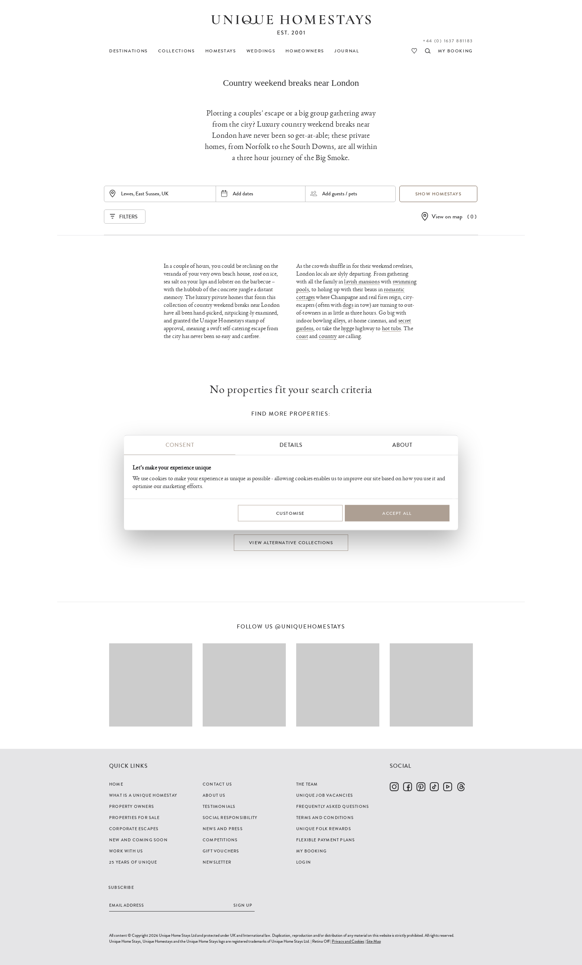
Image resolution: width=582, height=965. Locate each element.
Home (116, 784)
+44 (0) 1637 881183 (448, 41)
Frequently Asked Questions (332, 806)
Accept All (397, 513)
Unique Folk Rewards (323, 829)
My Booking (311, 851)
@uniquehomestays (310, 626)
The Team (307, 784)
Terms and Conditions (325, 818)
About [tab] (402, 445)
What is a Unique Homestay (143, 795)
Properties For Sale (134, 818)
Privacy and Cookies (348, 941)
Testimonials (219, 806)
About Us (214, 795)
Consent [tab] (180, 445)
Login (303, 862)
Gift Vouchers (221, 851)
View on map (447, 216)
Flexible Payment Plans (325, 840)
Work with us (126, 851)
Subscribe (121, 887)
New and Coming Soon (138, 840)
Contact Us (217, 784)
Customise (290, 513)
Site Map (373, 941)
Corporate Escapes (133, 829)
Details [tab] (291, 445)
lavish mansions (361, 282)
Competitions (220, 840)
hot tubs (391, 328)
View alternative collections (291, 542)
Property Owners (131, 806)
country (328, 336)
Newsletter (217, 862)
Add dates (243, 193)
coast (302, 336)
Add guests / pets (339, 193)
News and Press (223, 829)
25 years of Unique (133, 862)
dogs (348, 305)
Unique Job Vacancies (324, 795)
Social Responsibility (230, 818)
